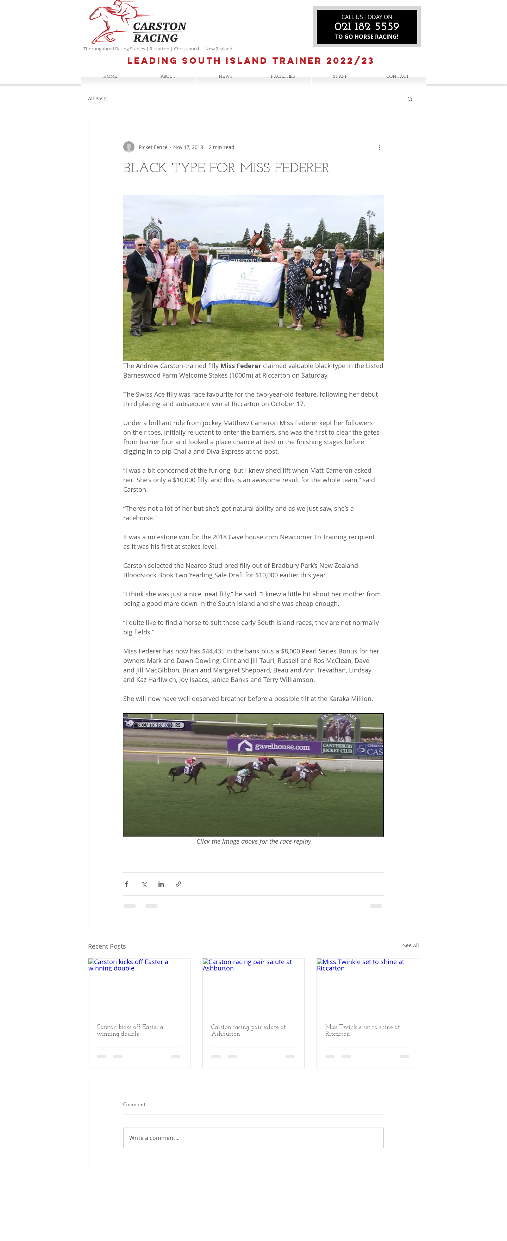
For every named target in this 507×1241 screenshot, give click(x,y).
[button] (410, 98)
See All (411, 945)
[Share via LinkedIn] (161, 884)
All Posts (98, 98)
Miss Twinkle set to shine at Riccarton (362, 1030)
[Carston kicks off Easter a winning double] (139, 987)
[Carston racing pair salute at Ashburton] (254, 987)
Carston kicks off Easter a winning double (130, 1030)
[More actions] (379, 147)
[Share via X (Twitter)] (143, 884)
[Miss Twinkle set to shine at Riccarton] (368, 987)
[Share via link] (178, 884)
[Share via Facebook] (126, 884)
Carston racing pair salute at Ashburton (248, 1030)
